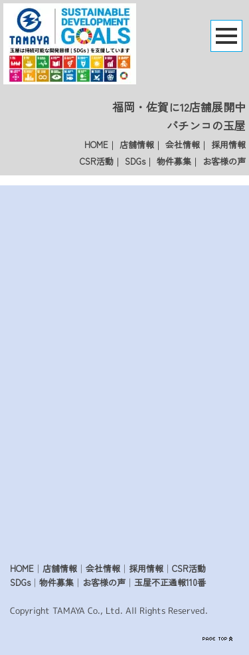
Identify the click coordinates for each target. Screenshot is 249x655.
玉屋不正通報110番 (170, 582)
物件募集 (174, 161)
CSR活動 (97, 161)
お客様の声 (224, 161)
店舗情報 (137, 144)
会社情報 (182, 144)
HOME (96, 144)
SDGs (135, 161)
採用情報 (228, 144)
